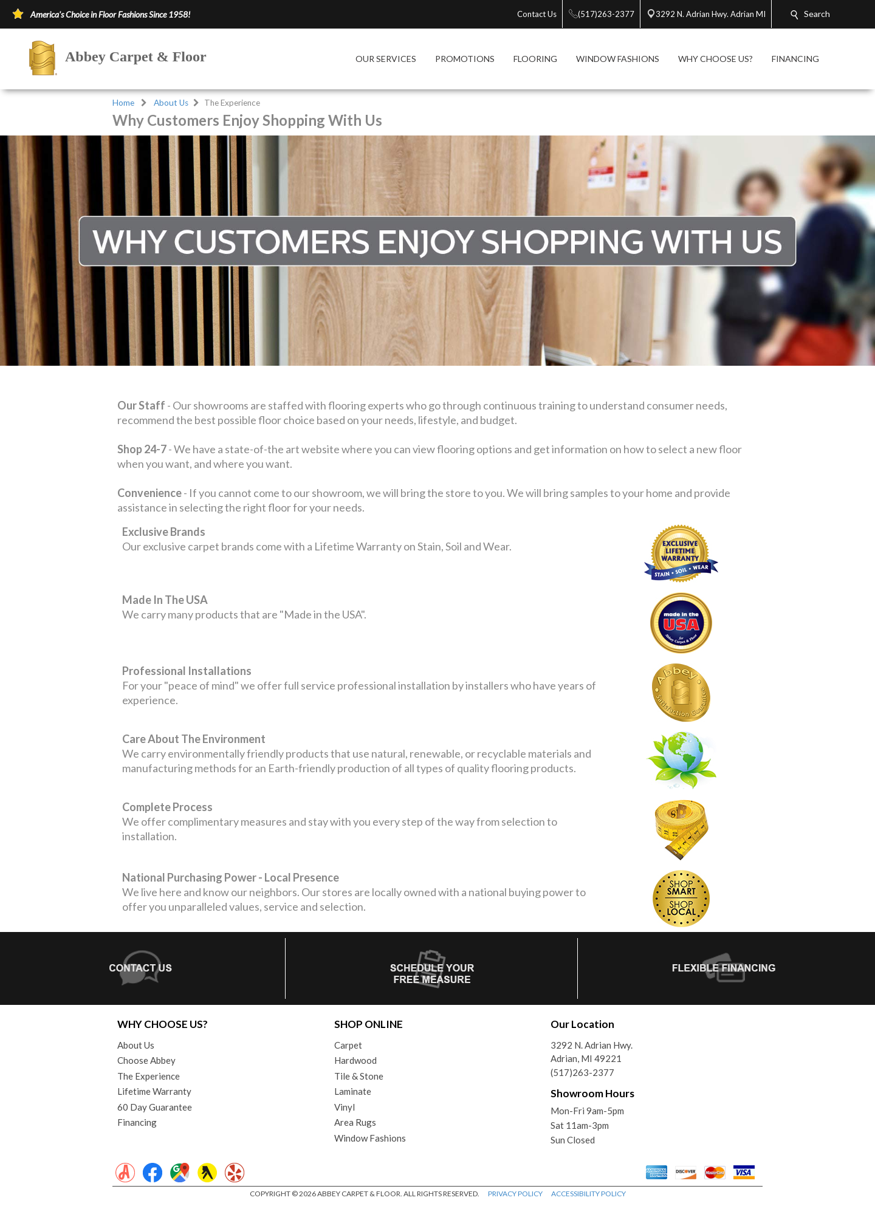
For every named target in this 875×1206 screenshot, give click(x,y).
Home (123, 103)
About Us (171, 103)
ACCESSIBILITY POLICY (588, 1193)
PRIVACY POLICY (515, 1193)
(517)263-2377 (582, 1072)
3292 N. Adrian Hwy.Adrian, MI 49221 (592, 1052)
